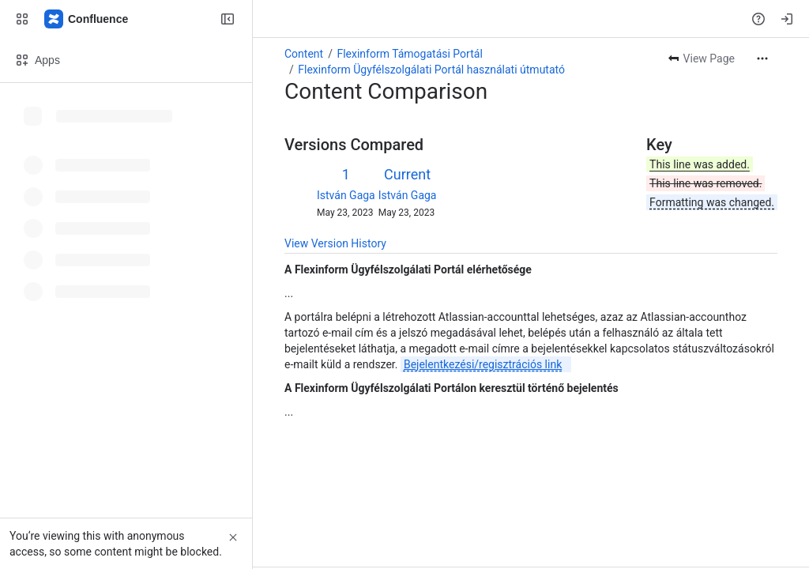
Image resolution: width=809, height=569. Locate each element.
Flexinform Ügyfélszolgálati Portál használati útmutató (431, 69)
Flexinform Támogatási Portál (409, 53)
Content (303, 53)
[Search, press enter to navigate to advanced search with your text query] (397, 19)
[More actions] (762, 58)
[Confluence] (87, 19)
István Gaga (346, 195)
